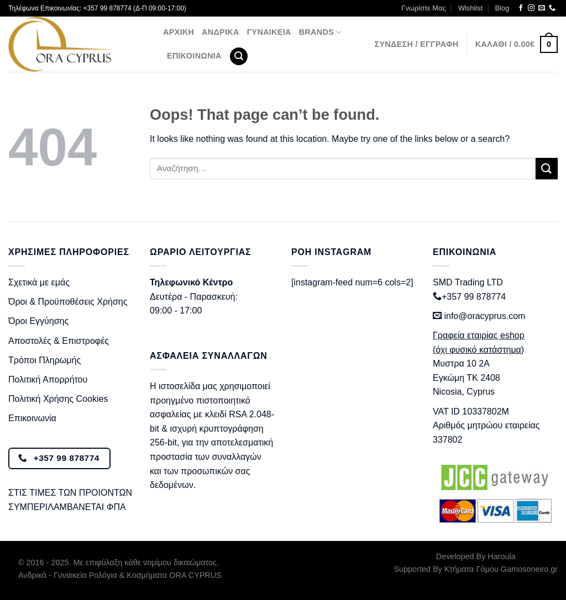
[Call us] (552, 8)
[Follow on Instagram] (531, 8)
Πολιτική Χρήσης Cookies (58, 398)
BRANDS (320, 32)
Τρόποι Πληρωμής (44, 360)
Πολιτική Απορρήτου (47, 379)
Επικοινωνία (194, 55)
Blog (502, 8)
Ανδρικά (220, 32)
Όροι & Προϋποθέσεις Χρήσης (67, 301)
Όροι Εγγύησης (38, 321)
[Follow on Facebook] (520, 8)
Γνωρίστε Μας (424, 8)
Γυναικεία (269, 32)
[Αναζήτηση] (239, 56)
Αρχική (178, 32)
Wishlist (470, 8)
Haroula (501, 556)
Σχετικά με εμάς (39, 282)
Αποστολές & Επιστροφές (58, 341)
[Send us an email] (541, 8)
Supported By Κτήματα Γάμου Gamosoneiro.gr (476, 569)
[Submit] (547, 168)
